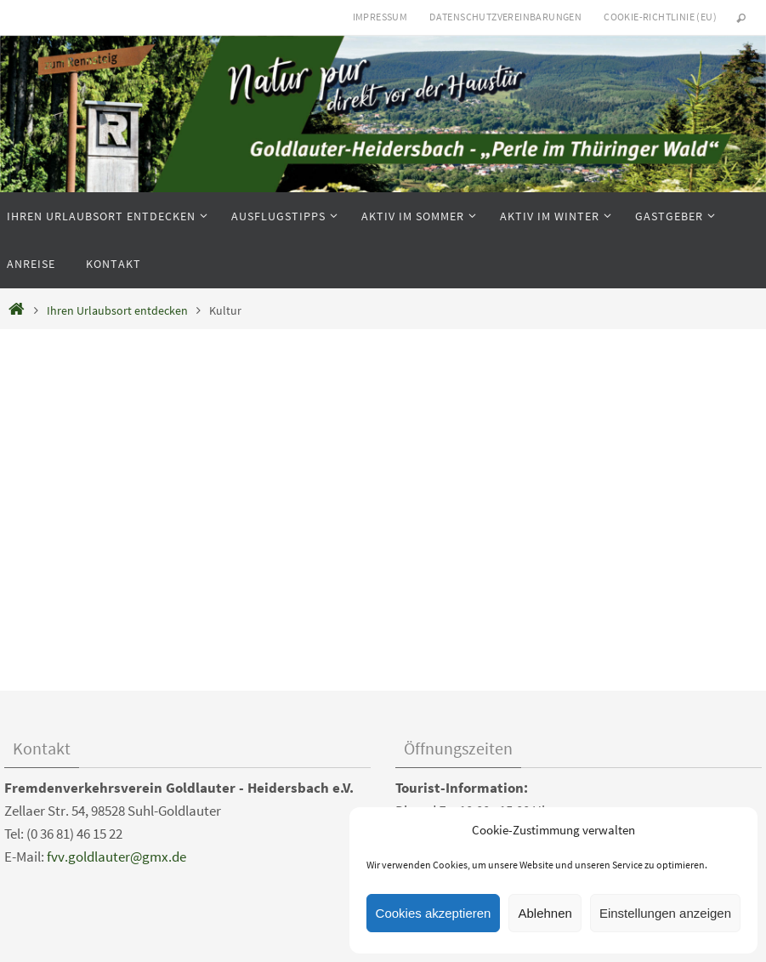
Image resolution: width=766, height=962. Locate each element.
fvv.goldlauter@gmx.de (116, 856)
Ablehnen (544, 913)
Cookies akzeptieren (433, 913)
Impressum (380, 16)
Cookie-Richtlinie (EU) (660, 16)
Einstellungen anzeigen (665, 913)
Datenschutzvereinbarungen (505, 16)
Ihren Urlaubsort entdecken (117, 311)
